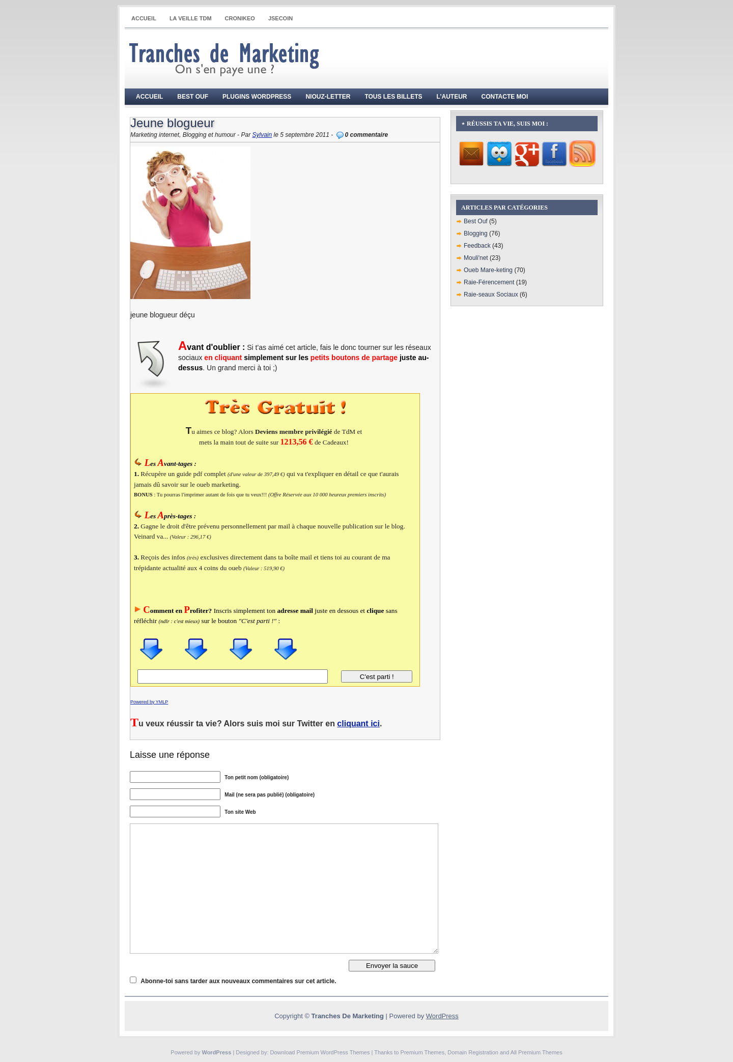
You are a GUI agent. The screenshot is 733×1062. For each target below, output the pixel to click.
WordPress (442, 1016)
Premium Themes (423, 1052)
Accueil (143, 18)
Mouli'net (476, 257)
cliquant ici (358, 723)
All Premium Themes (536, 1052)
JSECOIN (280, 18)
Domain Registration (472, 1052)
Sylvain (262, 134)
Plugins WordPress (256, 96)
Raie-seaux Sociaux (491, 294)
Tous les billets (393, 96)
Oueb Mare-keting (488, 270)
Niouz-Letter (327, 96)
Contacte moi (505, 96)
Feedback (477, 245)
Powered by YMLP (149, 701)
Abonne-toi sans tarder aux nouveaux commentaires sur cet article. (238, 981)
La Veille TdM (191, 18)
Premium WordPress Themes (333, 1052)
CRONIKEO (240, 18)
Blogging (476, 233)
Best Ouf (192, 96)
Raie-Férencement (489, 282)
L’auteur (452, 96)
